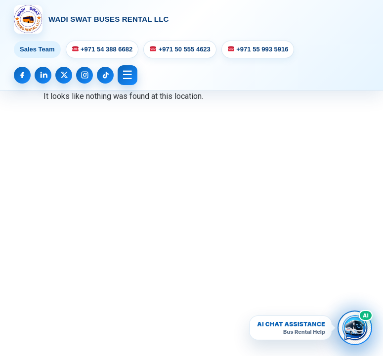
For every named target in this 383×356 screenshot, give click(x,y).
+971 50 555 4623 (180, 49)
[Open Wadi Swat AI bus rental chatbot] (355, 328)
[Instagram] (84, 75)
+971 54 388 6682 (102, 49)
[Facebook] (22, 75)
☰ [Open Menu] (127, 75)
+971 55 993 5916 (258, 49)
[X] (63, 75)
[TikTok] (105, 75)
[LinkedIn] (43, 75)
